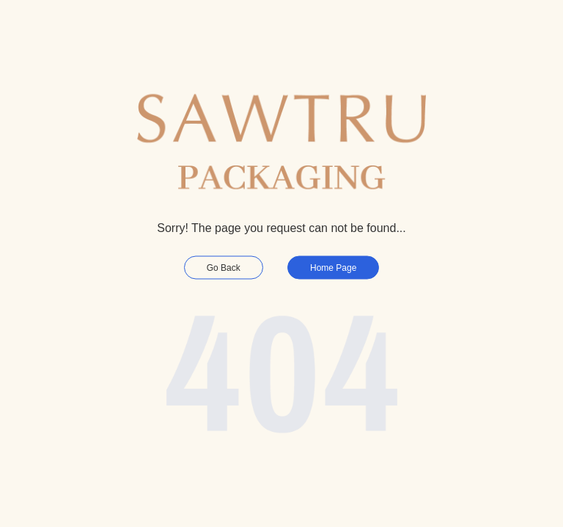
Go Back (223, 268)
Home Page (333, 268)
